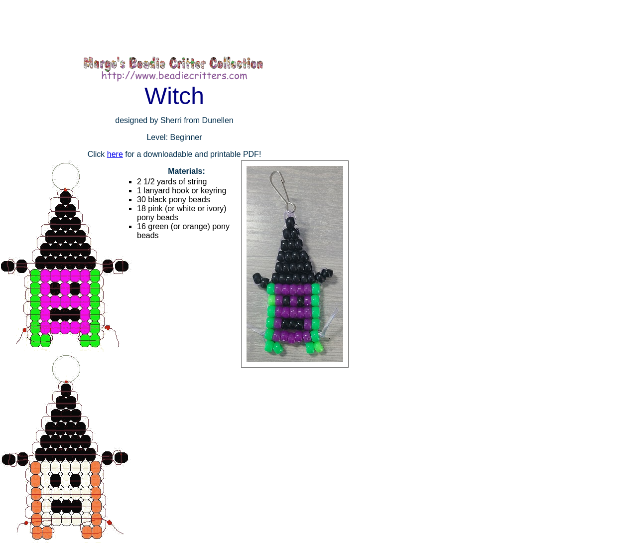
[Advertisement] (181, 27)
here (115, 154)
